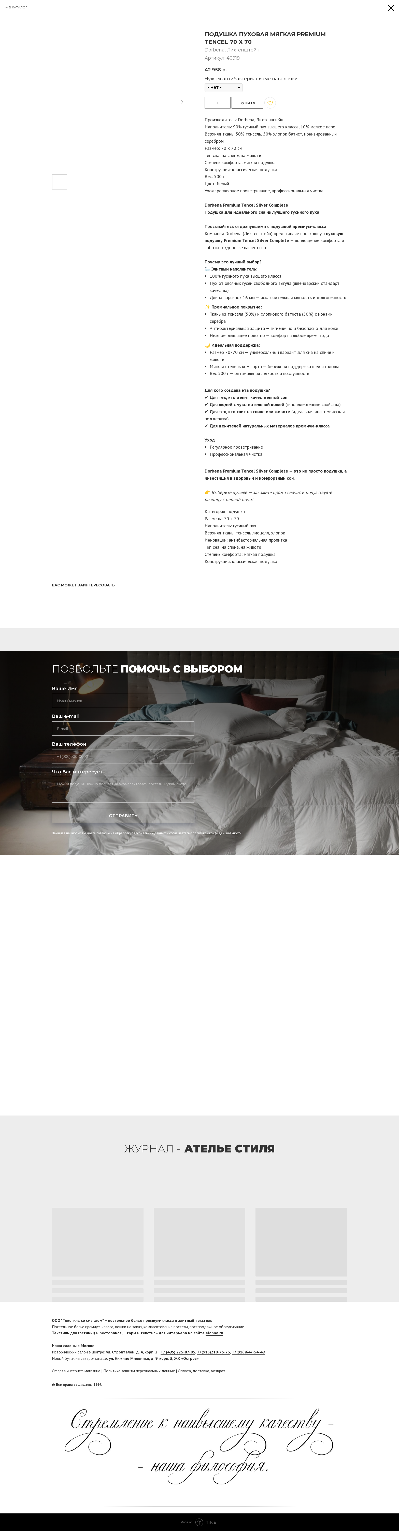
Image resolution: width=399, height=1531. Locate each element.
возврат (218, 1370)
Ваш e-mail (65, 716)
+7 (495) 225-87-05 (178, 1351)
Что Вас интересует (77, 772)
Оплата (184, 1370)
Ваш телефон (69, 744)
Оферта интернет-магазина (76, 1370)
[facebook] (333, 1385)
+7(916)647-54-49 (248, 1351)
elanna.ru (214, 1332)
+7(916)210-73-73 (213, 1351)
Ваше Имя (65, 688)
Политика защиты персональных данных (139, 1370)
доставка (201, 1370)
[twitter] (343, 1385)
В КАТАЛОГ (18, 7)
